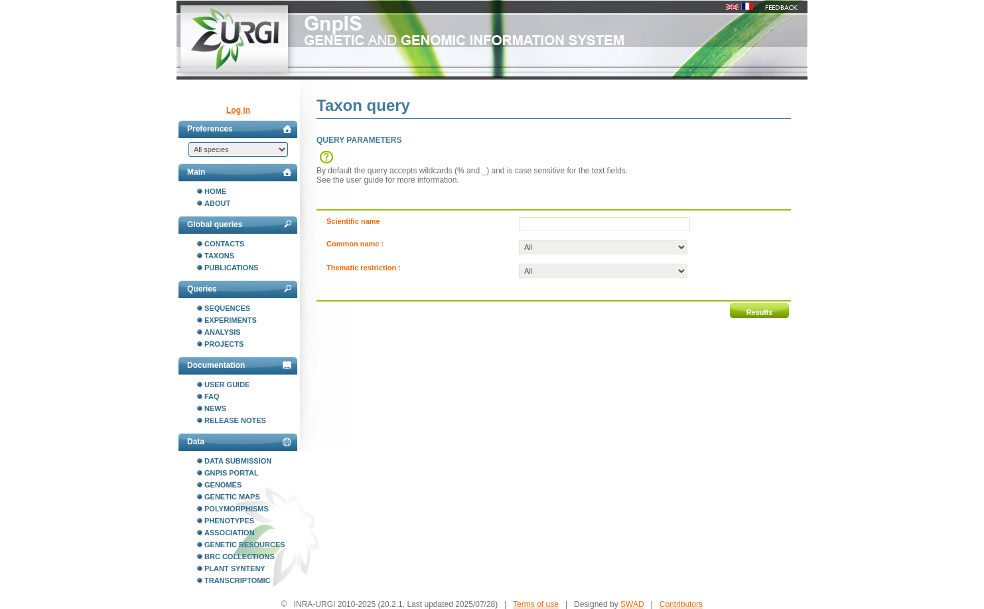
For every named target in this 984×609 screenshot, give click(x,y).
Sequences (227, 308)
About (217, 203)
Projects (224, 344)
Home (215, 191)
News (215, 408)
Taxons (219, 256)
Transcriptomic (237, 580)
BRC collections (239, 557)
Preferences (239, 128)
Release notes (235, 420)
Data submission (237, 461)
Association (229, 533)
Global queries (239, 224)
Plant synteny (234, 568)
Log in (238, 110)
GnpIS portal (231, 473)
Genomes (223, 485)
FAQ (212, 396)
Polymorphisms (236, 509)
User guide (226, 385)
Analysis (222, 332)
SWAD (632, 604)
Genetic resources (244, 545)
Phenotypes (229, 521)
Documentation (239, 365)
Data (239, 441)
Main (239, 172)
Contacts (224, 244)
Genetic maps (232, 497)
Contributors (681, 604)
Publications (231, 268)
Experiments (230, 320)
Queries (239, 289)
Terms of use (536, 604)
